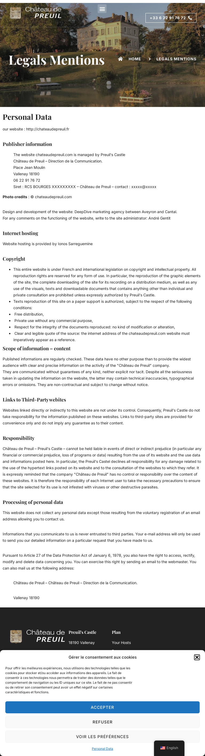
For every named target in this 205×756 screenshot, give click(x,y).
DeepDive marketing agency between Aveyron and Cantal (125, 211)
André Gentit (159, 218)
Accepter (102, 707)
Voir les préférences (102, 736)
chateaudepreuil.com (54, 154)
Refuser (103, 722)
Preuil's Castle (113, 154)
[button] (197, 657)
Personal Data (102, 749)
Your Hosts (121, 642)
